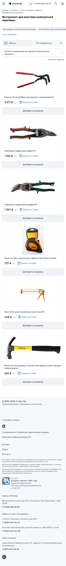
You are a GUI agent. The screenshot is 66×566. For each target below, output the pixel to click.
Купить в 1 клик (28, 102)
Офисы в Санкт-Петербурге (15, 514)
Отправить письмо (11, 420)
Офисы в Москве (10, 496)
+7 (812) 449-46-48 (11, 531)
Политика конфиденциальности (16, 437)
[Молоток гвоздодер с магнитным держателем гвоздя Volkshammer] (33, 359)
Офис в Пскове (9, 538)
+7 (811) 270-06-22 (10, 549)
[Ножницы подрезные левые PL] (33, 142)
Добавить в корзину (33, 110)
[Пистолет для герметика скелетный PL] (33, 303)
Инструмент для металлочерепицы (19, 29)
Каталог (5, 444)
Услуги (5, 449)
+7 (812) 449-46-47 (11, 522)
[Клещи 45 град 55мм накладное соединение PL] (33, 89)
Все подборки (9, 34)
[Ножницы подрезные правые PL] (33, 196)
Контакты (6, 454)
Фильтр (10, 43)
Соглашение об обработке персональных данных (25, 432)
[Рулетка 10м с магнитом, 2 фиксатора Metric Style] (33, 250)
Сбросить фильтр (56, 59)
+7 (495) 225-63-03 (11, 507)
